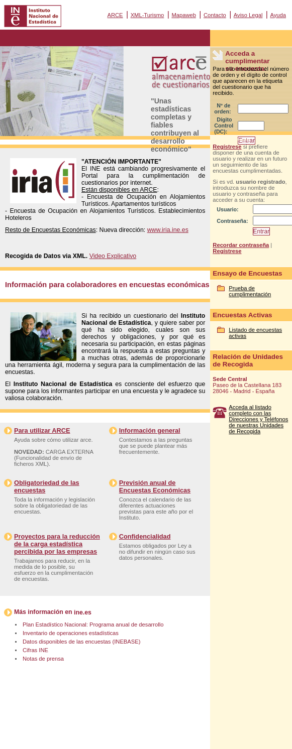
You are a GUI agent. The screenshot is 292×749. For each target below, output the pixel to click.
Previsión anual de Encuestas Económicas (154, 486)
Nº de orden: (222, 108)
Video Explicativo (113, 256)
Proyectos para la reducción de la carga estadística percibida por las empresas (57, 544)
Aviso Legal (248, 15)
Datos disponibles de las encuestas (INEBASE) (81, 642)
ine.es (82, 612)
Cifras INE (35, 650)
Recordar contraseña (241, 245)
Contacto (215, 15)
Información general (149, 430)
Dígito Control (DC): (223, 125)
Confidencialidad (145, 536)
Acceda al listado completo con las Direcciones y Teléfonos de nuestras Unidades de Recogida (258, 419)
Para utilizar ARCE (42, 430)
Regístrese (227, 147)
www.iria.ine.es (167, 229)
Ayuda (278, 15)
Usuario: (227, 209)
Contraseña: (232, 221)
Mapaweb (183, 15)
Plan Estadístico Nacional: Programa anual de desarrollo (93, 624)
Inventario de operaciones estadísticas (71, 633)
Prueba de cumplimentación (250, 291)
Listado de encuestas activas (255, 333)
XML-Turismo (147, 15)
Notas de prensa (43, 659)
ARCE (115, 15)
